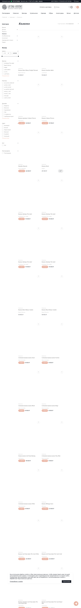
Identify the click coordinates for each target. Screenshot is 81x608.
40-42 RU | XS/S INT (9, 83)
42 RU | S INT (7, 85)
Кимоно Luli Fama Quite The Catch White (68, 335)
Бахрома (6, 105)
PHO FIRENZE (42, 115)
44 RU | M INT (7, 87)
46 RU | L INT (7, 91)
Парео (4, 42)
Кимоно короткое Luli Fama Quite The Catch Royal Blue (47, 381)
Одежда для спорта (7, 40)
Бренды (24, 13)
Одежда (43, 13)
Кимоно (20, 64)
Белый (6, 127)
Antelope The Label (9, 63)
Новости (4, 415)
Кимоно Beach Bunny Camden (46, 200)
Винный (6, 132)
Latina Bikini (7, 69)
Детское (76, 13)
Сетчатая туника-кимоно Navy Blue (67, 289)
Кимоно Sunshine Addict (45, 66)
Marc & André (21, 248)
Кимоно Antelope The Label (25, 156)
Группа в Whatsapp (71, 423)
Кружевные (7, 110)
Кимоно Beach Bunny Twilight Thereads (25, 66)
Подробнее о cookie (16, 581)
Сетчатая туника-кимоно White (26, 334)
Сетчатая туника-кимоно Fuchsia (47, 245)
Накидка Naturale (43, 113)
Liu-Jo (5, 71)
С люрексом (7, 114)
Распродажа (6, 13)
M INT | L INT (7, 93)
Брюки (4, 27)
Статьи (4, 417)
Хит (5, 145)
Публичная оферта (22, 419)
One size (6, 95)
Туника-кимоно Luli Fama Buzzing (47, 289)
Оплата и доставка (45, 7)
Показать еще (49, 396)
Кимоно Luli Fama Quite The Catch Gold (27, 381)
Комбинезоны (6, 36)
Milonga (41, 337)
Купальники (34, 13)
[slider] (18, 56)
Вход (57, 7)
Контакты (20, 417)
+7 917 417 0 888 (33, 1)
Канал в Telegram (71, 420)
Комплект (5, 38)
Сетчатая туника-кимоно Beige (26, 289)
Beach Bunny (7, 65)
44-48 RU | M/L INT (9, 89)
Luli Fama (6, 74)
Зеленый (6, 136)
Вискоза (6, 108)
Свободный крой (8, 116)
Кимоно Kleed (62, 113)
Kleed (5, 67)
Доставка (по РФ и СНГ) (8, 419)
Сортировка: (62, 23)
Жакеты (4, 31)
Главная (4, 17)
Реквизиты (20, 415)
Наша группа (69, 415)
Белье (69, 13)
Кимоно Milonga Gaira (44, 334)
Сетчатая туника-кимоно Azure (26, 245)
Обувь (51, 13)
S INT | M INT (7, 98)
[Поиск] (76, 1)
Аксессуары (60, 13)
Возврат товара (21, 421)
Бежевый (6, 125)
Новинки (16, 13)
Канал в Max (69, 417)
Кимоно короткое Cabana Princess (68, 66)
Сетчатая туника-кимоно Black (67, 245)
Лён (5, 112)
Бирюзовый (7, 129)
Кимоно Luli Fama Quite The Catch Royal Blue (68, 381)
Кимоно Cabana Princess (24, 113)
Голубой (6, 134)
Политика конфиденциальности (42, 426)
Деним (4, 29)
